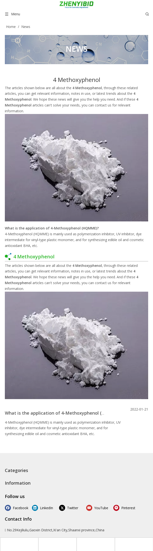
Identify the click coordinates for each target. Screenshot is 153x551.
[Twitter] (66, 507)
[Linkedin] (41, 507)
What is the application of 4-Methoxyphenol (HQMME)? (52, 228)
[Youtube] (92, 507)
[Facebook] (16, 507)
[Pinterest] (117, 507)
